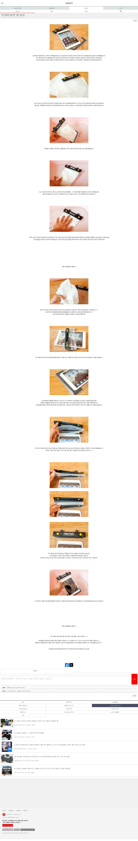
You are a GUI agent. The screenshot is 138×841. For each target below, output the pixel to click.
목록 (135, 20)
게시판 (86, 8)
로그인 (4, 810)
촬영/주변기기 (69, 705)
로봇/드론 (69, 709)
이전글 (16, 691)
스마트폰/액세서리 (115, 705)
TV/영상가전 (115, 709)
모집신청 (51, 8)
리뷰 (17, 11)
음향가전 (69, 702)
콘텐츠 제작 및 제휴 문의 (27, 829)
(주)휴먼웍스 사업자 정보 (13, 814)
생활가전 (23, 712)
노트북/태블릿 (115, 712)
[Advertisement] (59, 792)
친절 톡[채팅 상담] (7, 825)
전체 (23, 702)
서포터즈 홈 (17, 8)
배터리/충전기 (23, 705)
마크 (120, 8)
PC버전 (25, 810)
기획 (23, 715)
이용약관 (17, 829)
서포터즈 (69, 3)
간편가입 (11, 810)
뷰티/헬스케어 (69, 712)
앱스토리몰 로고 (3, 815)
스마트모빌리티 (23, 709)
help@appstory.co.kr (13, 817)
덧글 (35, 671)
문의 (51, 11)
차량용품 (115, 702)
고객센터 (18, 810)
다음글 (13, 687)
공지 (86, 11)
